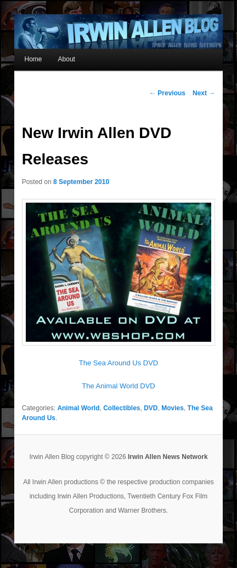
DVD (150, 408)
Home (33, 59)
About (66, 59)
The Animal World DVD (118, 386)
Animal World (78, 408)
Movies (172, 408)
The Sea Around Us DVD (119, 363)
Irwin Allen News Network (168, 457)
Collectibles (121, 408)
